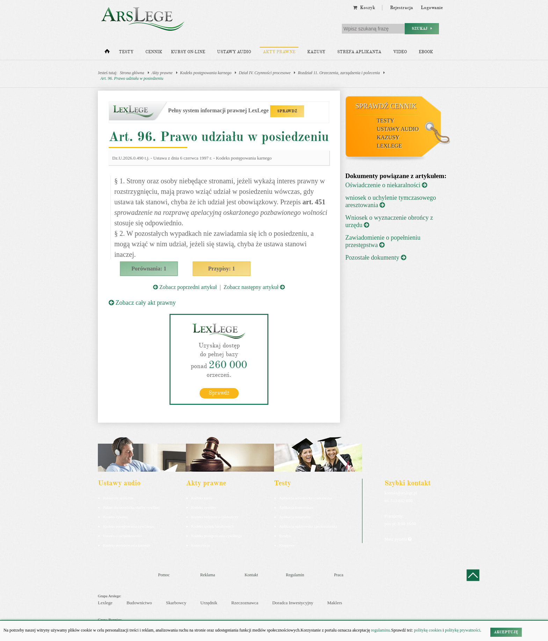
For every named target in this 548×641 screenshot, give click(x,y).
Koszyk (364, 7)
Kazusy (316, 52)
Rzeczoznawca (244, 602)
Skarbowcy (176, 602)
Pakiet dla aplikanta (118, 498)
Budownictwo (139, 602)
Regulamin (295, 574)
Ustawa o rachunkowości (122, 536)
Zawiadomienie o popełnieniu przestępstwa (382, 241)
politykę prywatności (462, 630)
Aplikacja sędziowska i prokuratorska (308, 526)
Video (400, 52)
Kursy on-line (188, 52)
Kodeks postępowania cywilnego (128, 526)
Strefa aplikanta (359, 52)
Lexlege (105, 602)
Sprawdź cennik (386, 106)
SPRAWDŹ (287, 111)
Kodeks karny (201, 498)
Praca (339, 574)
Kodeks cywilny (115, 517)
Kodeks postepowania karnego (126, 545)
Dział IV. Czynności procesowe (264, 72)
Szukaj (422, 28)
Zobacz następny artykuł (254, 287)
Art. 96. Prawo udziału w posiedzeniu (131, 78)
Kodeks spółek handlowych (212, 526)
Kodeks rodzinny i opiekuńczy (214, 517)
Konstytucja (200, 545)
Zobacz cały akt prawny (142, 302)
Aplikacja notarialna (295, 517)
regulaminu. (380, 630)
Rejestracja (401, 7)
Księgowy (287, 545)
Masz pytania (397, 539)
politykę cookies (428, 630)
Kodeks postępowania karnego (205, 72)
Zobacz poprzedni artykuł (185, 287)
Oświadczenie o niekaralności (386, 185)
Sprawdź (219, 392)
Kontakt (251, 574)
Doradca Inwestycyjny (292, 602)
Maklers (334, 602)
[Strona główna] (107, 53)
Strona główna (132, 72)
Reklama (207, 574)
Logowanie (432, 7)
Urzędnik (208, 602)
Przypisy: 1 (221, 269)
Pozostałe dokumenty (375, 257)
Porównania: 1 (148, 269)
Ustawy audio (234, 52)
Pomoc (164, 574)
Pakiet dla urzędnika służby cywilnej (131, 507)
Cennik (153, 52)
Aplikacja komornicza (296, 507)
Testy (126, 52)
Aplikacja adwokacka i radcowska (305, 498)
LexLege (389, 146)
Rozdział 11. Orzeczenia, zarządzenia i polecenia (339, 72)
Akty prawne (279, 52)
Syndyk (285, 536)
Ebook (426, 52)
